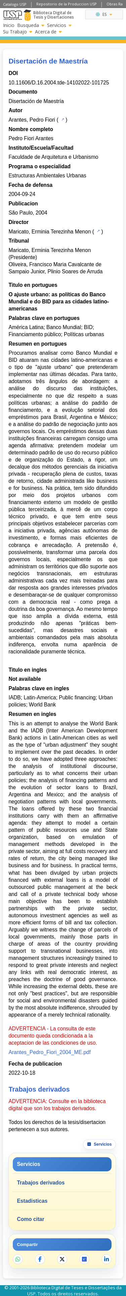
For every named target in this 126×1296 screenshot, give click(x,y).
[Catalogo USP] (62, 119)
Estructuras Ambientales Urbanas (47, 175)
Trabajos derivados (41, 1183)
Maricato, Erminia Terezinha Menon (49, 231)
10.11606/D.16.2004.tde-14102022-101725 (58, 82)
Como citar (30, 1219)
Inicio (8, 25)
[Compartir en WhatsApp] (18, 1259)
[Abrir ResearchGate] (84, 1259)
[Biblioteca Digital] (27, 15)
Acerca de (48, 32)
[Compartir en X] (62, 1259)
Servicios (59, 25)
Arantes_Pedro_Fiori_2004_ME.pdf (49, 1052)
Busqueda (30, 25)
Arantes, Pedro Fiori (31, 120)
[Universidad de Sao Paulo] (12, 15)
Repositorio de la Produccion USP (66, 4)
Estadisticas (32, 1201)
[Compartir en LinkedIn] (106, 1259)
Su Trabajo (17, 32)
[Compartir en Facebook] (40, 1259)
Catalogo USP (15, 4)
